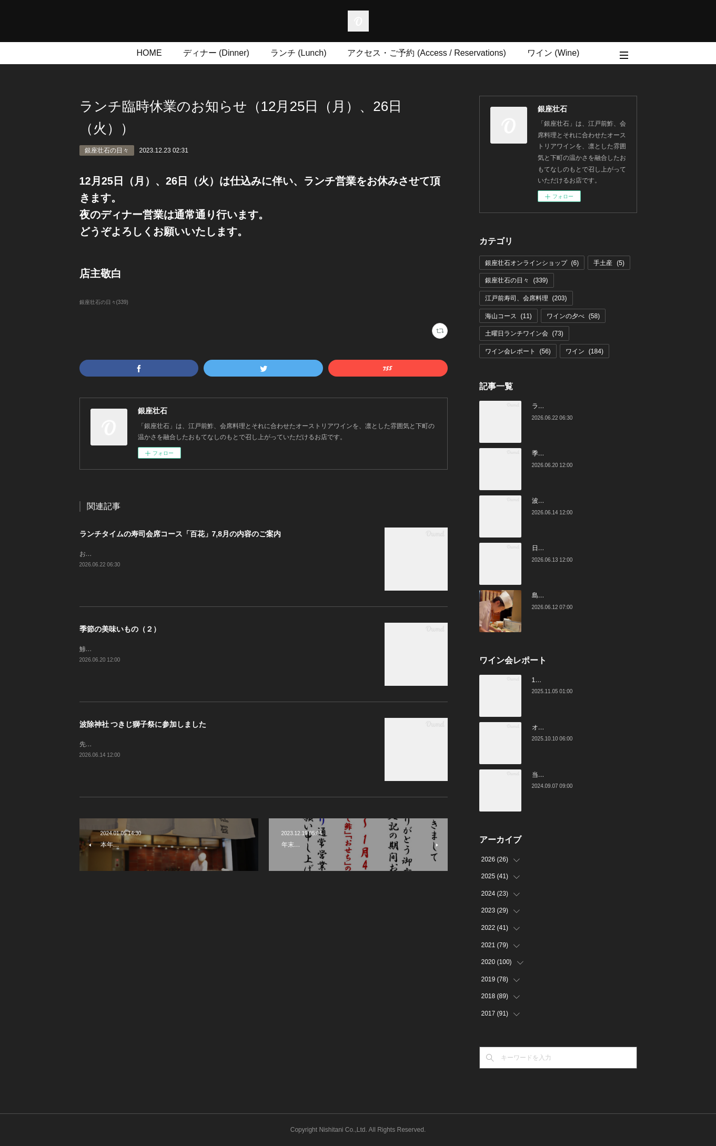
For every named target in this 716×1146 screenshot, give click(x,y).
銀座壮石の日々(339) (103, 302)
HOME (149, 52)
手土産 (608, 263)
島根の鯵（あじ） (557, 595)
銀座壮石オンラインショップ (532, 263)
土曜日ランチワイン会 (524, 333)
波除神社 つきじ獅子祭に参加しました (143, 724)
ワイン (584, 351)
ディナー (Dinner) (216, 52)
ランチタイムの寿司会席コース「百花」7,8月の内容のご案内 (180, 534)
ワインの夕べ (573, 316)
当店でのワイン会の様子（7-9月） (580, 774)
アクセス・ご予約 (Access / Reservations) (426, 52)
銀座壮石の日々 (107, 150)
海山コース (508, 316)
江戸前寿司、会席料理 (526, 298)
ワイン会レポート (518, 351)
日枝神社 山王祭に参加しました (577, 548)
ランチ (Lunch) (298, 52)
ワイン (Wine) (553, 52)
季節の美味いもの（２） (119, 629)
